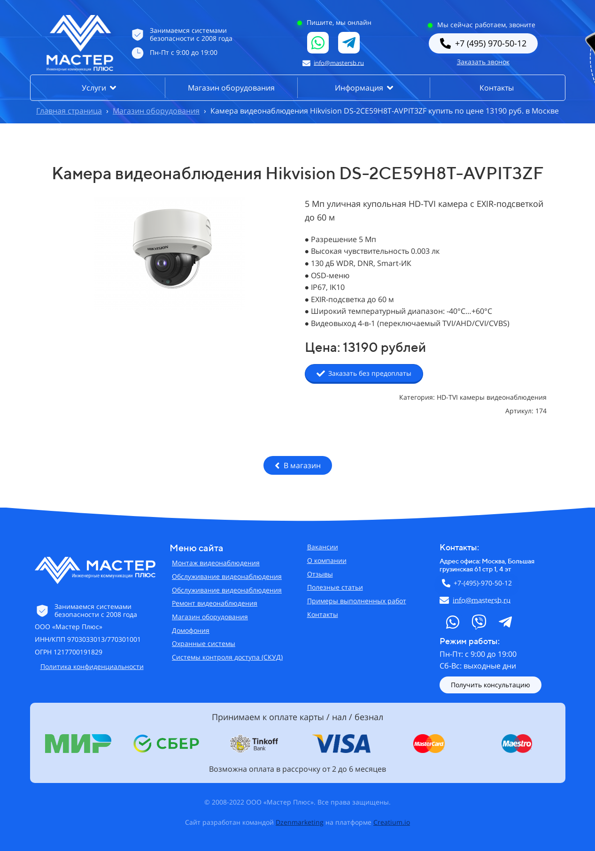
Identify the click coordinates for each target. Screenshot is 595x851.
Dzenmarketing (300, 822)
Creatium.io (391, 822)
